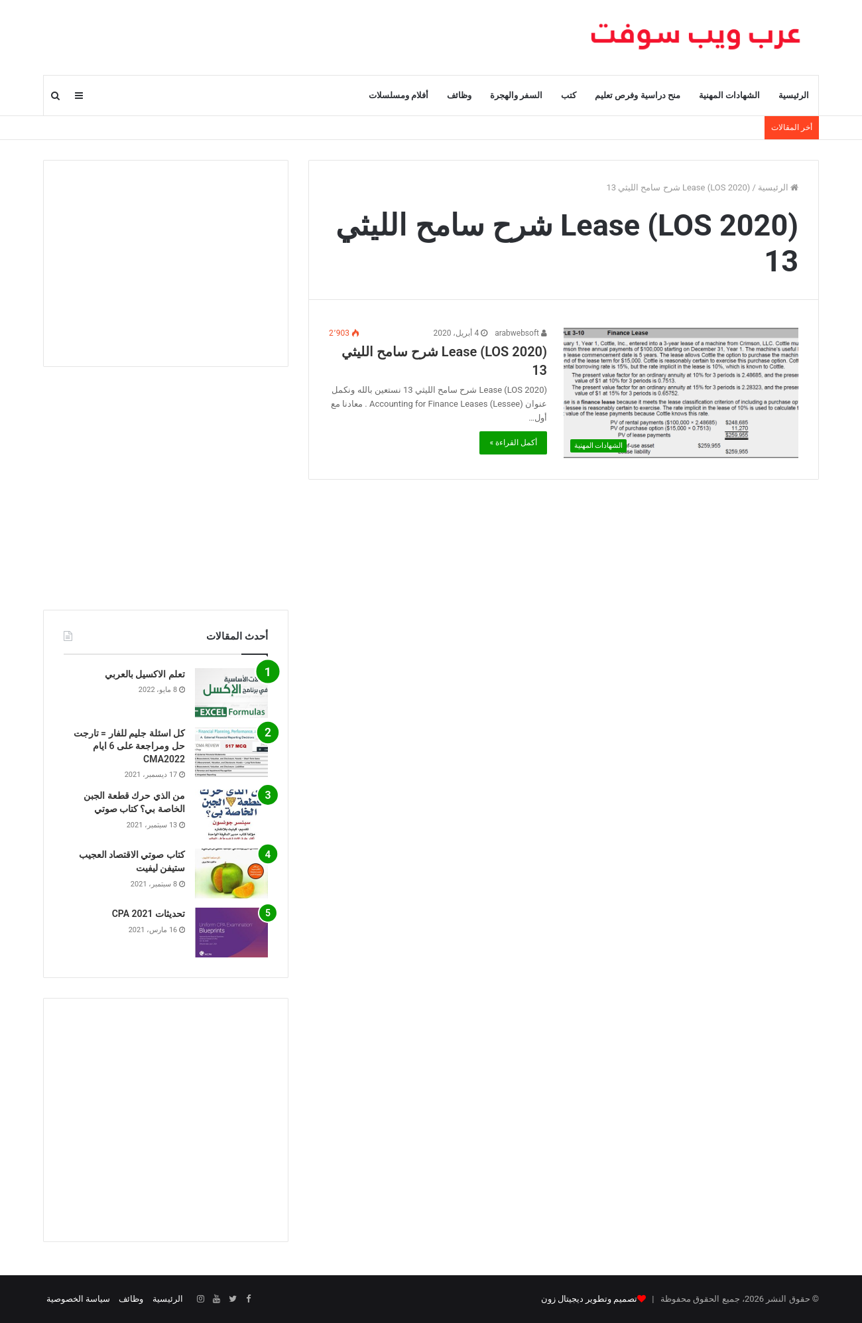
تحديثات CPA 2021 (148, 913)
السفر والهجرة (516, 95)
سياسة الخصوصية (78, 1299)
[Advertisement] (166, 263)
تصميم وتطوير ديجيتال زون (589, 1298)
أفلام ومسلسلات (398, 95)
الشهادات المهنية (729, 95)
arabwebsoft (521, 333)
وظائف (459, 95)
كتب (568, 95)
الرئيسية (793, 95)
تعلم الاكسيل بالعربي (145, 674)
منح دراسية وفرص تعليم (637, 95)
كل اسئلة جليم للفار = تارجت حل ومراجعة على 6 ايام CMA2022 (129, 746)
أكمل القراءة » (513, 442)
